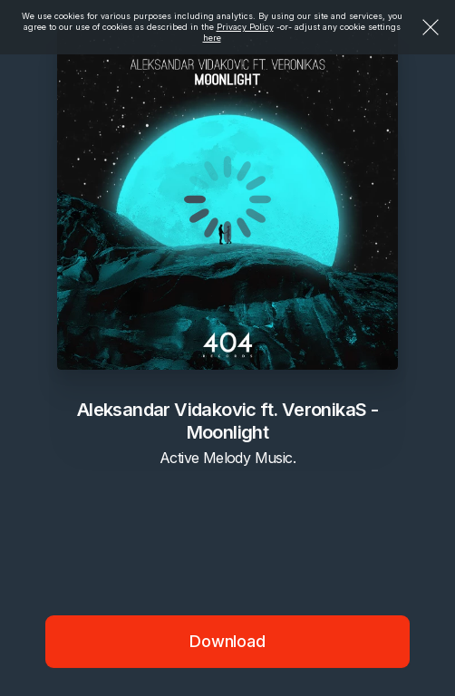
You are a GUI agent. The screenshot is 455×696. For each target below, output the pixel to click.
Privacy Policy (245, 27)
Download (227, 641)
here (212, 38)
